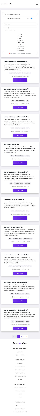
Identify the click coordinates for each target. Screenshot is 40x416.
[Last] (26, 336)
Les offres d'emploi (20, 366)
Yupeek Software (20, 409)
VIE (21, 44)
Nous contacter (20, 355)
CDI (21, 34)
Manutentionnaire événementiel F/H (16, 62)
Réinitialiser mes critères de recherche (20, 53)
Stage (21, 40)
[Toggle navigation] (37, 3)
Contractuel (21, 46)
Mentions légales (20, 391)
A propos (20, 352)
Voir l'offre (20, 80)
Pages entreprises (20, 370)
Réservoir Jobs (20, 405)
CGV (20, 397)
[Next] (24, 336)
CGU (20, 394)
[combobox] (18, 24)
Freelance (21, 50)
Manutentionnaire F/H (11, 144)
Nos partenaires (20, 373)
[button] (28, 18)
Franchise (21, 48)
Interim (21, 38)
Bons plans (20, 363)
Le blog (20, 379)
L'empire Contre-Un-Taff (20, 412)
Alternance (21, 42)
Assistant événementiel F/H (13, 227)
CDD (21, 36)
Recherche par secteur (20, 376)
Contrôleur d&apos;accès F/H (14, 200)
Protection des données (20, 387)
